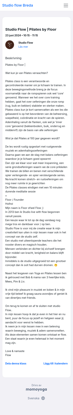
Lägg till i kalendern (55, 363)
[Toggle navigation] (66, 5)
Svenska (36, 398)
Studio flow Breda (17, 5)
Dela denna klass (15, 363)
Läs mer (23, 46)
